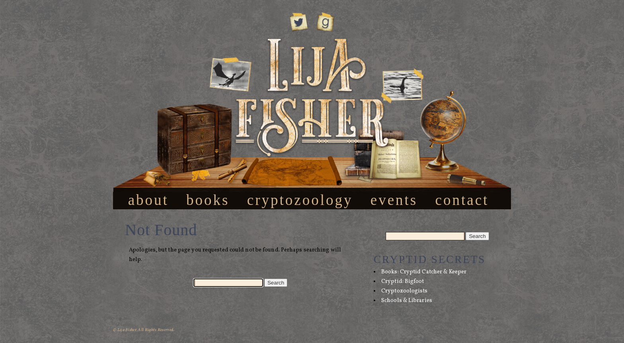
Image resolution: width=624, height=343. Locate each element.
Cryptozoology (300, 199)
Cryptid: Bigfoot (402, 281)
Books (207, 199)
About (148, 199)
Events (394, 199)
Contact (462, 199)
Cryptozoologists (404, 291)
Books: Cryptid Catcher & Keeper (423, 272)
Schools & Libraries (406, 300)
